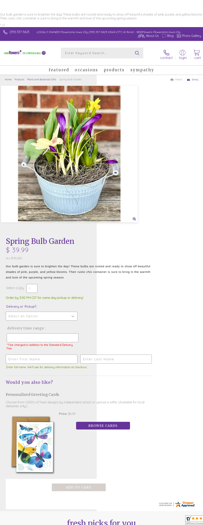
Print (176, 77)
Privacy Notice (135, 493)
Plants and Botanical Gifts (41, 77)
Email (193, 77)
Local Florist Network (163, 493)
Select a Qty (111, 139)
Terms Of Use (113, 493)
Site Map (186, 493)
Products (19, 77)
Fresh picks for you (102, 359)
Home (8, 77)
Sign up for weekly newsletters (102, 381)
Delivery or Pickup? (118, 158)
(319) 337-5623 (19, 32)
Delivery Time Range (122, 179)
